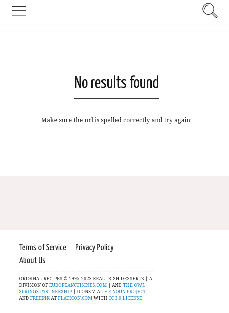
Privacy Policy (94, 247)
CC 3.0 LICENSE (125, 298)
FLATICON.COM (74, 298)
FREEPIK (40, 298)
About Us (32, 260)
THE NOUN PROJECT (123, 291)
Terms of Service (42, 247)
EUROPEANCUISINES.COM (78, 285)
